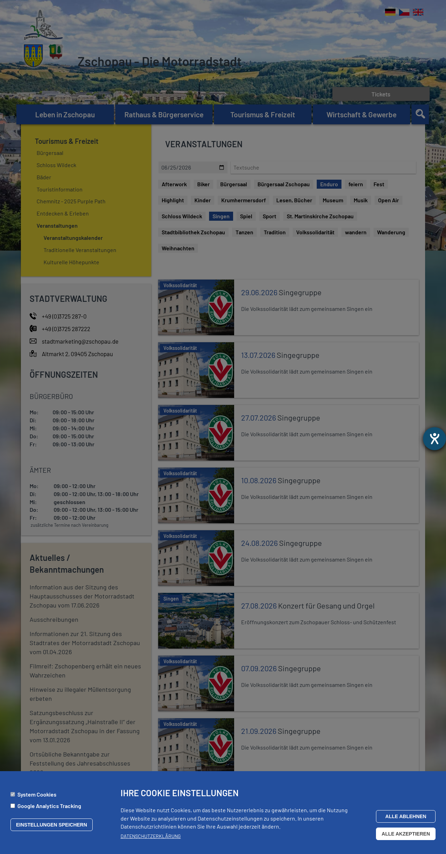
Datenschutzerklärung (151, 836)
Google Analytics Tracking (49, 805)
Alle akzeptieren (406, 834)
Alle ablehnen (405, 816)
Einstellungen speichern (51, 825)
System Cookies (36, 794)
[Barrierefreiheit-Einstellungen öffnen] (434, 438)
